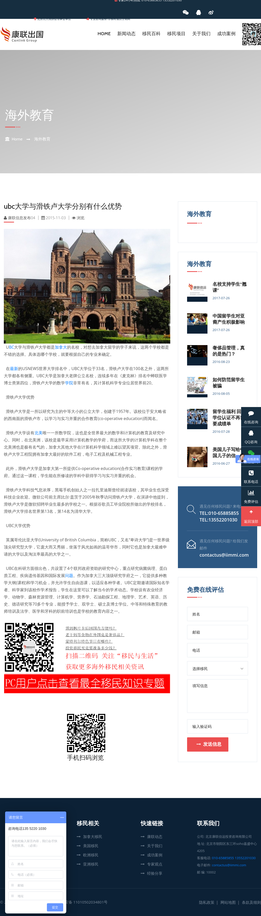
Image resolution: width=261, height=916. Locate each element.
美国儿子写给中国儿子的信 (229, 453)
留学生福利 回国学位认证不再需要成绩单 (229, 418)
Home (104, 33)
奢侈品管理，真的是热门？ (229, 351)
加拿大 (61, 347)
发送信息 (209, 744)
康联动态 (154, 836)
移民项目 (176, 33)
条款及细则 (251, 902)
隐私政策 (206, 902)
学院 (69, 383)
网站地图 (228, 902)
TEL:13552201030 (218, 520)
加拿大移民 (92, 836)
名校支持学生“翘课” (229, 287)
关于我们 (201, 33)
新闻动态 (126, 33)
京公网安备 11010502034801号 (80, 902)
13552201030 (245, 858)
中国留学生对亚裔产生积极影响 (229, 319)
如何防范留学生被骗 (229, 383)
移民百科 (151, 33)
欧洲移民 (90, 854)
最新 (14, 368)
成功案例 (226, 33)
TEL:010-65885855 (219, 513)
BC (11, 347)
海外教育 (42, 139)
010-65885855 (223, 858)
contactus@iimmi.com (224, 555)
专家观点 (154, 864)
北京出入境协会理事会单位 (54, 19)
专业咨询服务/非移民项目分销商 (110, 19)
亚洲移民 (90, 864)
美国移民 (90, 845)
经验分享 (154, 873)
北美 (38, 433)
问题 (69, 575)
